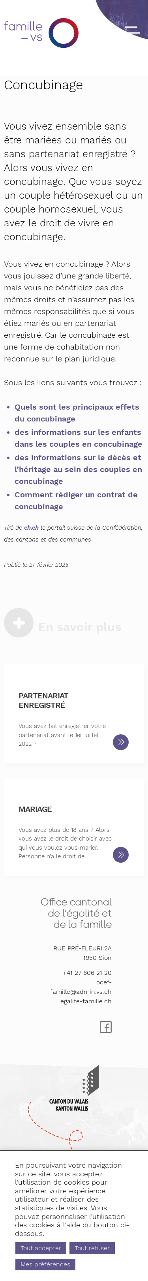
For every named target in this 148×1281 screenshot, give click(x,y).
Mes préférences (49, 1264)
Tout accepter (44, 1245)
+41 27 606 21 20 (87, 972)
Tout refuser (102, 1245)
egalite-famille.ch (86, 1001)
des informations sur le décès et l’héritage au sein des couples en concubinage (78, 469)
